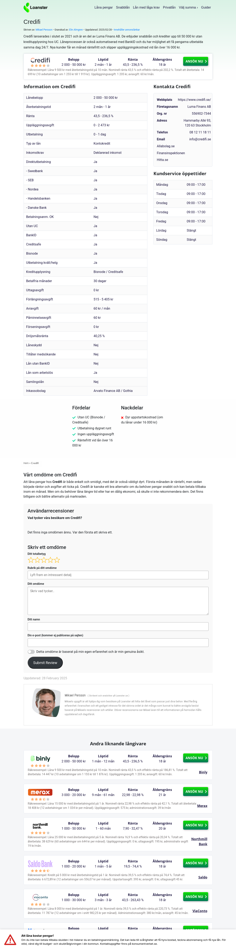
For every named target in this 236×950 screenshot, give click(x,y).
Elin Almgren (76, 29)
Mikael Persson (44, 29)
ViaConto (199, 911)
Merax (202, 806)
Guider (206, 7)
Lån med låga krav (146, 7)
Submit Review (45, 663)
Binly (203, 772)
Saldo (202, 877)
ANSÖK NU (196, 61)
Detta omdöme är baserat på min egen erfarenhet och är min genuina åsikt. (90, 652)
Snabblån (123, 7)
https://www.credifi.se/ (194, 100)
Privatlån (169, 7)
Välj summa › (188, 7)
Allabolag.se (166, 146)
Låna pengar (104, 7)
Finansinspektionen (171, 153)
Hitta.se (162, 160)
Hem (26, 463)
